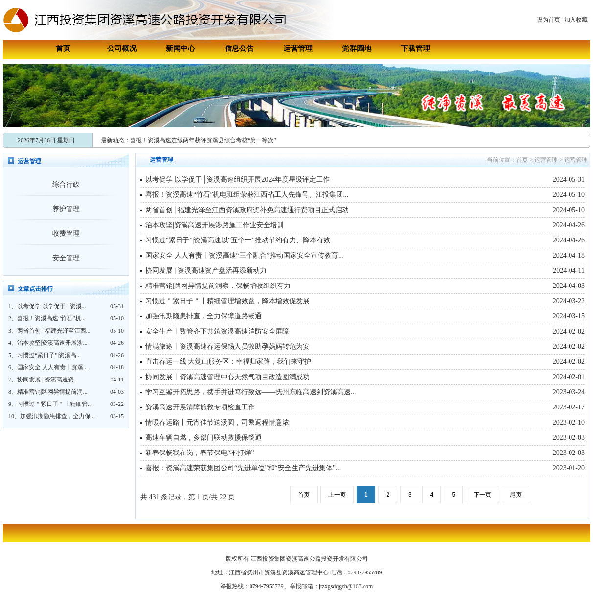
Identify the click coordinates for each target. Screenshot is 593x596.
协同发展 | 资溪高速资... (47, 379)
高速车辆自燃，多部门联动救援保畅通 (203, 437)
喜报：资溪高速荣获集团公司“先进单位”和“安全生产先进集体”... (243, 468)
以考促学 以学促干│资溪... (51, 306)
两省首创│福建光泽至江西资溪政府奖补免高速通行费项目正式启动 (247, 210)
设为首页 (548, 19)
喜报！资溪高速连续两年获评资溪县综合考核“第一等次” (203, 140)
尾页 (516, 494)
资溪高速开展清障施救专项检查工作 (200, 407)
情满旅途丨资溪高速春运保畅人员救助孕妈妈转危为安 (227, 346)
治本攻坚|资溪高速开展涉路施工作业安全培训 (214, 225)
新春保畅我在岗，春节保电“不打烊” (199, 452)
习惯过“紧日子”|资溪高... (49, 355)
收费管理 (66, 233)
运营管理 (298, 48)
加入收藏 (576, 19)
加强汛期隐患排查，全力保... (57, 416)
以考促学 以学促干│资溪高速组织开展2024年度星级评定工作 (237, 179)
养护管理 (66, 209)
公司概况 (122, 48)
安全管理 (66, 258)
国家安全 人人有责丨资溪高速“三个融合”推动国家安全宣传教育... (244, 255)
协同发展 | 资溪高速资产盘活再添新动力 (206, 270)
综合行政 (66, 184)
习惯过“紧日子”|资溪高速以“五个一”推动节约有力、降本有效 (237, 240)
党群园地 (356, 48)
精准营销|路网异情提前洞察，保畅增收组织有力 (218, 285)
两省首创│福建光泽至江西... (54, 330)
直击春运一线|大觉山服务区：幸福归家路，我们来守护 (228, 361)
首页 (63, 48)
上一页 (337, 494)
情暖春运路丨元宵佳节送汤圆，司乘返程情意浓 (217, 422)
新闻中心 (180, 48)
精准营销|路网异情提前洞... (52, 391)
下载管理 (415, 48)
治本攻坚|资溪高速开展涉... (52, 342)
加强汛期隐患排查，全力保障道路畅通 (203, 316)
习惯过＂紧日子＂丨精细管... (54, 404)
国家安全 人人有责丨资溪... (52, 367)
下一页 (482, 494)
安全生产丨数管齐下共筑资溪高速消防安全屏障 (217, 331)
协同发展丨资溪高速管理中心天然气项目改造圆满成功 (227, 377)
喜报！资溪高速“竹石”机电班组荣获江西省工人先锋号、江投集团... (246, 194)
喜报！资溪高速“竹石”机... (51, 318)
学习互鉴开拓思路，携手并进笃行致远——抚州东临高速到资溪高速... (250, 392)
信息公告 (239, 48)
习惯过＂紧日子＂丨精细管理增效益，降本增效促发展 (227, 301)
